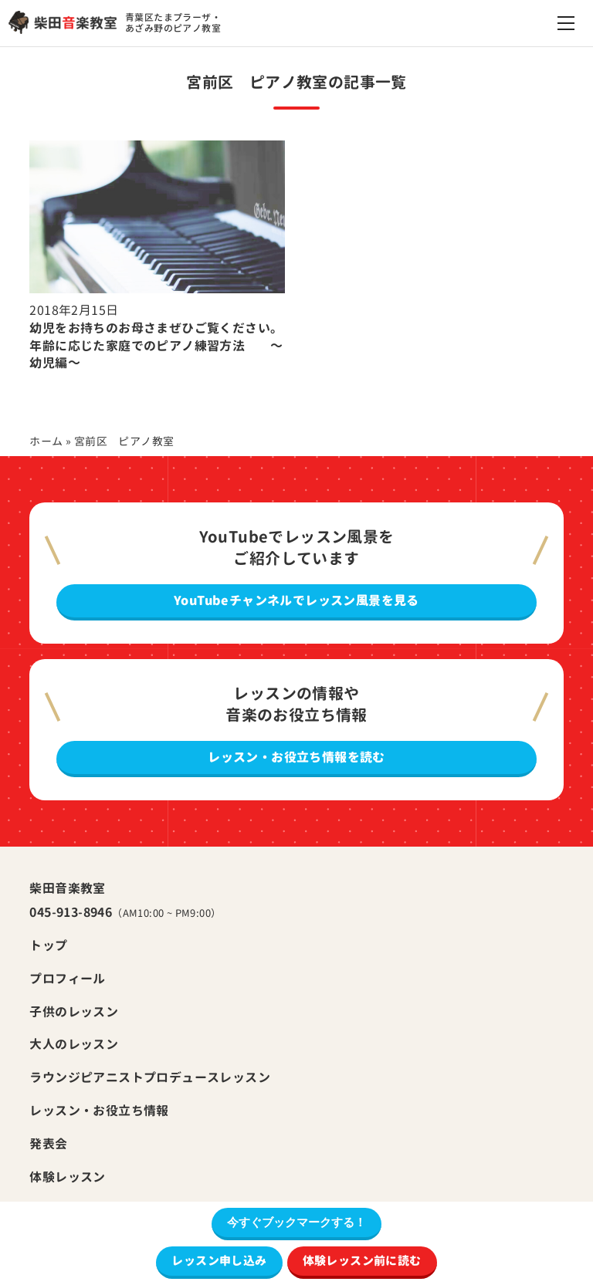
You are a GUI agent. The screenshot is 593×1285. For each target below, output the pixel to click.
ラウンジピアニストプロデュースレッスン (149, 1077)
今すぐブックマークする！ (296, 1222)
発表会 (48, 1143)
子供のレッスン (73, 1011)
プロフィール (67, 978)
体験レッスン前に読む (362, 1261)
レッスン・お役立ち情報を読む (296, 757)
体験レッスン (67, 1176)
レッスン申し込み (218, 1261)
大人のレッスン (73, 1044)
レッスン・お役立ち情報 (98, 1110)
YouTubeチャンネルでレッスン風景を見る (296, 600)
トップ (48, 945)
